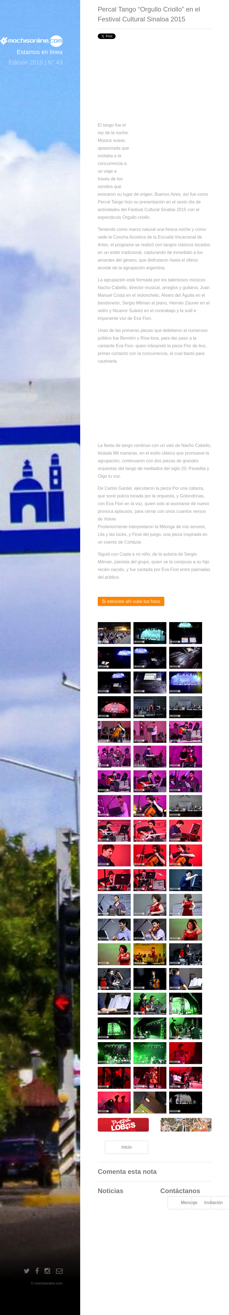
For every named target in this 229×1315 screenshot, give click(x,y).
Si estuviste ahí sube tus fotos (131, 601)
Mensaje (189, 1202)
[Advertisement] (154, 80)
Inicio (126, 1147)
